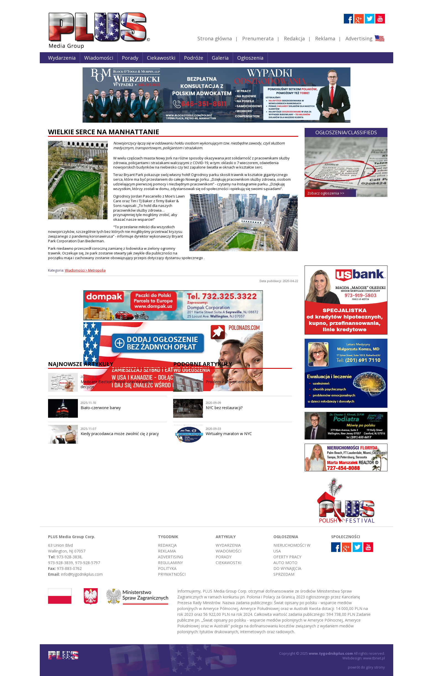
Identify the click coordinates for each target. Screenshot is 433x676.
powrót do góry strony (366, 667)
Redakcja (294, 38)
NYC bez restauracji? (224, 407)
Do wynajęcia (287, 568)
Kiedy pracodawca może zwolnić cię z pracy (120, 433)
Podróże (193, 57)
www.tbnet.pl (374, 658)
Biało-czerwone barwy (101, 407)
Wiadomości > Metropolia (85, 270)
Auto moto (285, 562)
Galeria (220, 57)
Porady (130, 57)
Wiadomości (98, 57)
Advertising (364, 38)
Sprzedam (283, 574)
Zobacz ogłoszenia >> (325, 193)
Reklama (325, 38)
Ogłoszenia (250, 57)
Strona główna (214, 38)
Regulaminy (170, 562)
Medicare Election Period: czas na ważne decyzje (117, 384)
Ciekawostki (161, 57)
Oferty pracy (287, 556)
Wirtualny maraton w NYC (229, 433)
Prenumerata (258, 38)
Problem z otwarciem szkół (230, 381)
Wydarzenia (62, 57)
